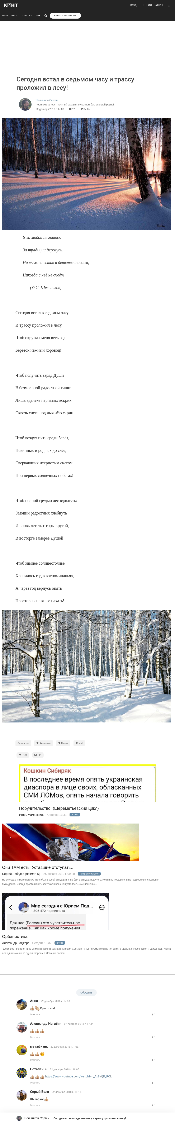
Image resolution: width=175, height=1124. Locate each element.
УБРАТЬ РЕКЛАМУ (65, 15)
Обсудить (86, 992)
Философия (43, 743)
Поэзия (63, 743)
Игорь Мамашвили (31, 814)
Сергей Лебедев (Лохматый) (21, 874)
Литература (23, 743)
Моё (79, 743)
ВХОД (134, 5)
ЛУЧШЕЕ (27, 15)
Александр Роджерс (15, 943)
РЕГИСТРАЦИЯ (153, 5)
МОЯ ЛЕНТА (9, 15)
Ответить (35, 1014)
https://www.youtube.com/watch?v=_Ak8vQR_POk (78, 1076)
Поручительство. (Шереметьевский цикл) (59, 808)
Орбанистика (15, 936)
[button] (169, 5)
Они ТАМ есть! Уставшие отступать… (38, 867)
